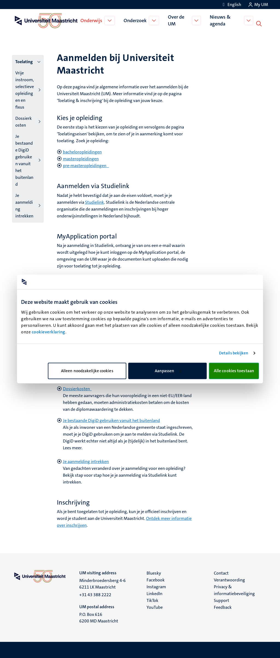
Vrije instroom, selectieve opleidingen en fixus (24, 89)
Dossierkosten (23, 121)
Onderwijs (92, 20)
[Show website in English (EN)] (231, 4)
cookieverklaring (48, 332)
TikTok (152, 600)
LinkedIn (154, 593)
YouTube (155, 607)
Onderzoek (135, 20)
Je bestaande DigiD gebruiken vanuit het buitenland (24, 160)
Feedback (223, 607)
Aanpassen (168, 371)
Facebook (156, 579)
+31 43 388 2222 (95, 594)
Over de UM (176, 20)
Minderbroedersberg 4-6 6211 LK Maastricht (102, 583)
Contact (221, 572)
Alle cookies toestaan (234, 371)
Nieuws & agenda (221, 20)
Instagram (156, 586)
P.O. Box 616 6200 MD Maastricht (98, 617)
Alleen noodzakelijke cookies (87, 371)
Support (221, 600)
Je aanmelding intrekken (24, 205)
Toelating (24, 61)
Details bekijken (234, 353)
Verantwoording (229, 579)
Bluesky (154, 572)
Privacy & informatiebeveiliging (234, 589)
